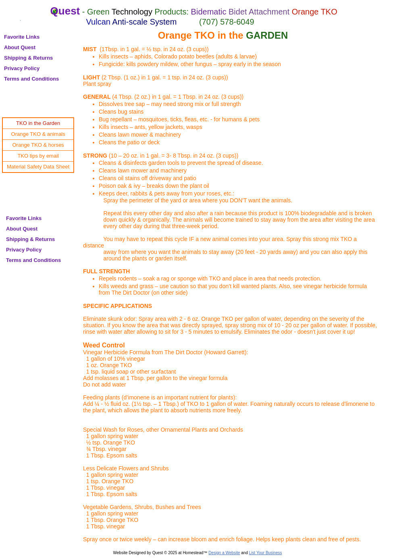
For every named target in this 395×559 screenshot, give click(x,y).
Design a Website (224, 553)
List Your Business (265, 553)
